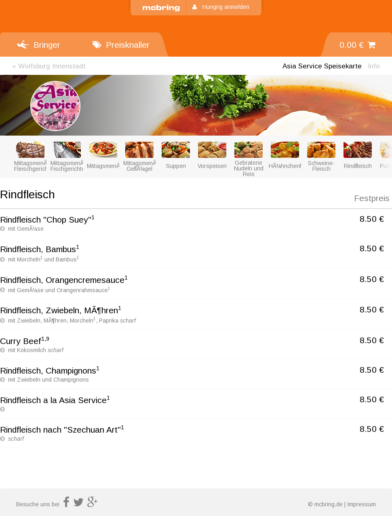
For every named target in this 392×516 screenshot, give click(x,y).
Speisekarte (322, 66)
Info (374, 66)
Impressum (361, 504)
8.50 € (372, 218)
